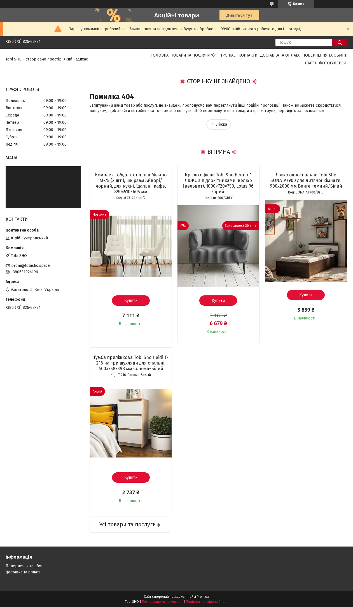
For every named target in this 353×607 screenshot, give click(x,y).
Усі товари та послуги (127, 524)
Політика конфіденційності (207, 602)
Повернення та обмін (324, 55)
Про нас (227, 55)
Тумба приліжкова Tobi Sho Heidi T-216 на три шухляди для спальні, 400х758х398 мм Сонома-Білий (131, 363)
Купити (130, 300)
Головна (160, 55)
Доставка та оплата (280, 55)
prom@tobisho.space (30, 265)
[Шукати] (339, 42)
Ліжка (221, 124)
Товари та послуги (190, 55)
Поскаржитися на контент (162, 602)
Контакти (248, 55)
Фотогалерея (332, 63)
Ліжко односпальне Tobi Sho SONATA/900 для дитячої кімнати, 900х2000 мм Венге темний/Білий (306, 180)
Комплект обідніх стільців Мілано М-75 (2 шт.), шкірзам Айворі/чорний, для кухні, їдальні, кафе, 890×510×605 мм (131, 183)
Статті (310, 63)
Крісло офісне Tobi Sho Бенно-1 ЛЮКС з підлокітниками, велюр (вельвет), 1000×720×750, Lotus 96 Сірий (218, 183)
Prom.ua (203, 597)
